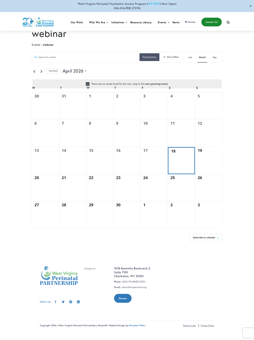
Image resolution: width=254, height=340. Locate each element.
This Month (53, 80)
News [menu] (176, 24)
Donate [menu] (191, 24)
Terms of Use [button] (189, 335)
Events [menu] (162, 24)
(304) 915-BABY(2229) (133, 291)
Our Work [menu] (77, 24)
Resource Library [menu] (141, 24)
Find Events (150, 57)
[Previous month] (35, 80)
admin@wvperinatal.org (133, 296)
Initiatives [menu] (117, 24)
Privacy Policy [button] (207, 335)
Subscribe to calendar (204, 247)
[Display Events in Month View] (202, 57)
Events (36, 45)
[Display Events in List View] (190, 57)
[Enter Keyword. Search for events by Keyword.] (86, 57)
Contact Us (89, 278)
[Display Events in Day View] (214, 57)
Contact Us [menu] (212, 24)
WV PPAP (154, 4)
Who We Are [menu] (97, 24)
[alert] (127, 93)
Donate (123, 307)
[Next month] (42, 80)
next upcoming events (156, 93)
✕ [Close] (250, 6)
